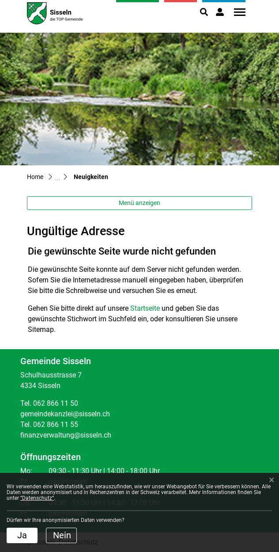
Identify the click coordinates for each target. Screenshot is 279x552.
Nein (62, 535)
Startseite (145, 308)
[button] (204, 12)
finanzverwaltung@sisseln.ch (65, 435)
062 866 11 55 (55, 424)
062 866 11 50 (55, 403)
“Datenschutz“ (37, 498)
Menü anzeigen (139, 202)
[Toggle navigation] (236, 12)
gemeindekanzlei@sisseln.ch (65, 414)
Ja (22, 535)
